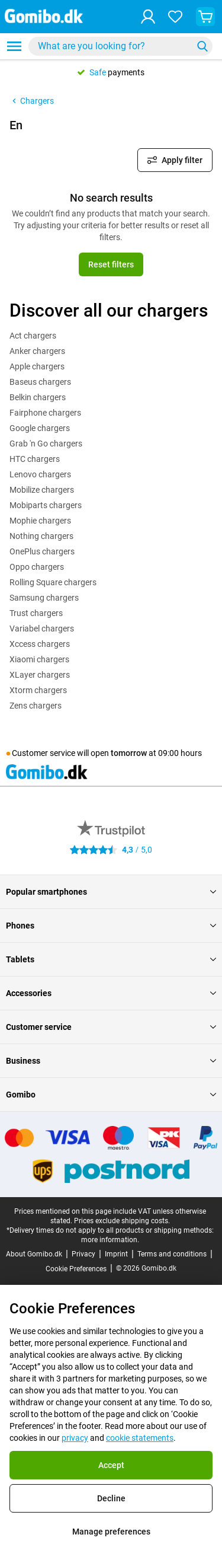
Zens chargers (35, 705)
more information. (110, 1240)
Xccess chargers (39, 644)
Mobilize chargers (41, 490)
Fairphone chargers (45, 412)
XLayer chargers (39, 674)
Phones (111, 925)
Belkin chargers (37, 397)
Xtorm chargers (38, 690)
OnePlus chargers (42, 551)
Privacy (83, 1254)
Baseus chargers (40, 382)
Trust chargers (36, 613)
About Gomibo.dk (34, 1254)
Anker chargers (37, 351)
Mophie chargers (40, 520)
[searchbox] (112, 46)
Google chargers (39, 428)
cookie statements (139, 1438)
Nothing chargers (41, 536)
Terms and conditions (172, 1254)
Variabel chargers (41, 628)
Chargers (31, 101)
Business (111, 1060)
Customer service (111, 1027)
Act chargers (32, 335)
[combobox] (120, 46)
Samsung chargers (44, 597)
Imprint (116, 1254)
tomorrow (129, 753)
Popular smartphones (111, 892)
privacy (75, 1438)
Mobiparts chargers (45, 505)
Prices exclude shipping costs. (122, 1221)
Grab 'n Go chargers (45, 443)
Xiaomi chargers (39, 659)
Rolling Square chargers (52, 582)
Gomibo (111, 1094)
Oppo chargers (36, 567)
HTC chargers (34, 459)
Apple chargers (37, 366)
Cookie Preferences (76, 1269)
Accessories (111, 993)
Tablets (111, 959)
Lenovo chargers (40, 474)
